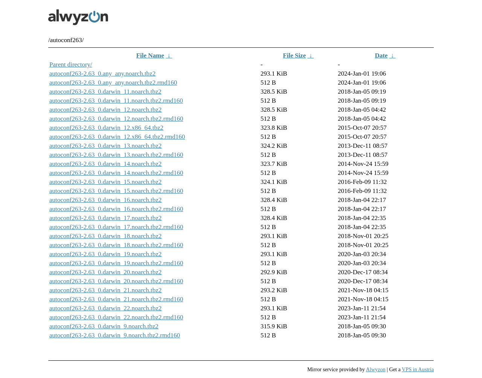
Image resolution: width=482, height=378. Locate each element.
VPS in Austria (418, 369)
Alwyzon (376, 369)
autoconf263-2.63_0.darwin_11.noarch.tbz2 (105, 91)
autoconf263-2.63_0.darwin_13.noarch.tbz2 (105, 145)
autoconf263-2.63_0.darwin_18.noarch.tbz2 (105, 236)
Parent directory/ (70, 64)
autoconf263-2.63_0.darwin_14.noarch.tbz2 (105, 163)
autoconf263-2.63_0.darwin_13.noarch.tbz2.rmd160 (116, 154)
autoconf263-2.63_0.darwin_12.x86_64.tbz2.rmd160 (117, 136)
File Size (294, 55)
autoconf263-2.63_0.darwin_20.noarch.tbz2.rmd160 (116, 281)
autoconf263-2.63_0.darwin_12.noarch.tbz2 (105, 109)
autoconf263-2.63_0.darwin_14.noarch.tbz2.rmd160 (116, 172)
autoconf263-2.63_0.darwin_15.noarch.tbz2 (105, 181)
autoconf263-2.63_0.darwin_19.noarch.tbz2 (105, 254)
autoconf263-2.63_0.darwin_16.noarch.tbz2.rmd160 (116, 209)
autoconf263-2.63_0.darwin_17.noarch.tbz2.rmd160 (116, 227)
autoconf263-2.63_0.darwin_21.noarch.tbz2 (105, 290)
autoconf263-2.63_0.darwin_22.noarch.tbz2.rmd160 (116, 317)
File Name (150, 55)
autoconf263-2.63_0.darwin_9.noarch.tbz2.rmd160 (114, 335)
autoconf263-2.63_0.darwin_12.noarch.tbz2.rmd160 (116, 118)
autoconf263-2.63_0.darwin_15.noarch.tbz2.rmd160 (116, 190)
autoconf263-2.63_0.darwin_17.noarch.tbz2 (105, 218)
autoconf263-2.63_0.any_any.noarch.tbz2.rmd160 (113, 82)
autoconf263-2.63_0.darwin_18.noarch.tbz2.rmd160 (116, 245)
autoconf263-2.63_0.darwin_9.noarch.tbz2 (104, 326)
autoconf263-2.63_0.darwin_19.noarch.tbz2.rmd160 (116, 263)
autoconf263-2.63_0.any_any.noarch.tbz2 (102, 73)
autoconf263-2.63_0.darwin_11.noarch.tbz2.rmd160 (116, 100)
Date (381, 55)
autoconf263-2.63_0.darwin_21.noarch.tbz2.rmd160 (116, 299)
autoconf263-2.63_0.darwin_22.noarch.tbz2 (105, 308)
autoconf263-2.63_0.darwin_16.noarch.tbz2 (105, 199)
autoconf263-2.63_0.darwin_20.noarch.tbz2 (105, 272)
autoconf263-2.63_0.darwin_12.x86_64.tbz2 (106, 127)
